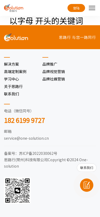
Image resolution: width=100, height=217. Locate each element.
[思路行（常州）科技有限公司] (13, 8)
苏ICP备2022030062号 (38, 153)
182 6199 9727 (24, 120)
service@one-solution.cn (26, 138)
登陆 (76, 8)
